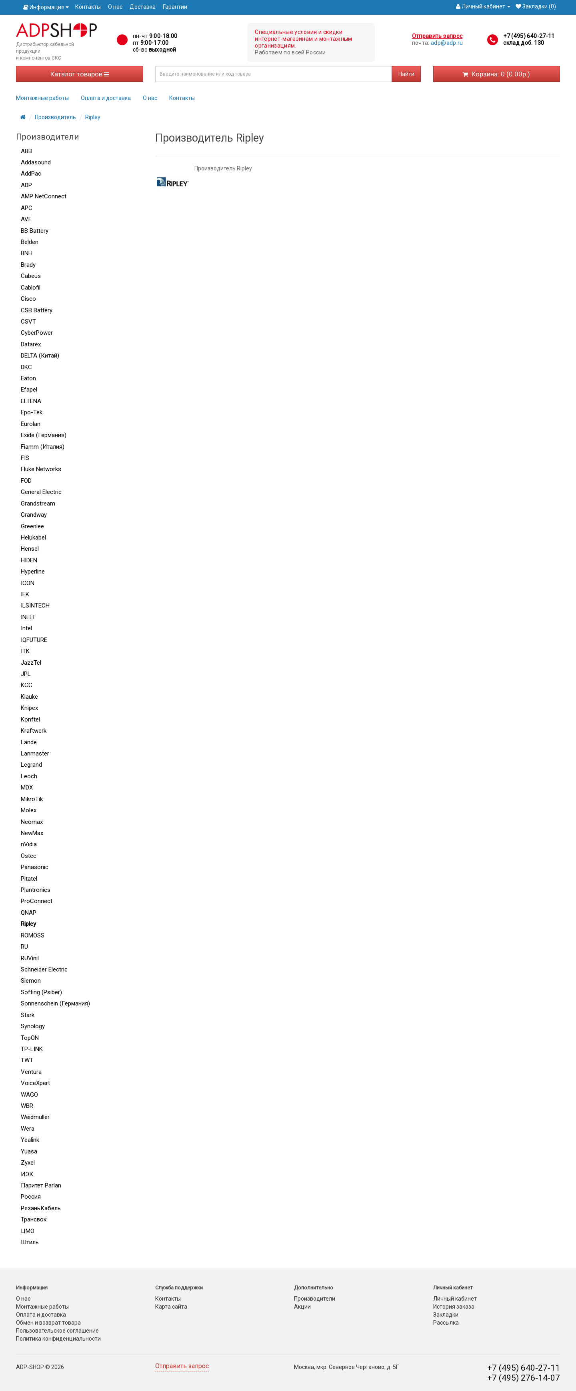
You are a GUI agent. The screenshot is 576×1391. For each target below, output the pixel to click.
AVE (26, 219)
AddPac (31, 173)
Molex (28, 810)
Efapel (29, 389)
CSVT (28, 321)
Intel (26, 628)
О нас (115, 7)
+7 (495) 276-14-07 (523, 1378)
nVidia (29, 844)
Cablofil (30, 287)
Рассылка (446, 1322)
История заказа (453, 1306)
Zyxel (28, 1162)
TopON (30, 1037)
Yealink (30, 1139)
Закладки (445, 1314)
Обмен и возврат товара (48, 1322)
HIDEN (29, 560)
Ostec (28, 855)
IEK (25, 594)
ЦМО (27, 1231)
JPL (26, 674)
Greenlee (32, 526)
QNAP (28, 912)
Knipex (29, 707)
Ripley (92, 117)
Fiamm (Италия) (42, 446)
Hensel (30, 548)
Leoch (29, 776)
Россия (31, 1196)
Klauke (29, 696)
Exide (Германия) (43, 435)
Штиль (30, 1242)
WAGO (29, 1094)
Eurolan (30, 424)
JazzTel (31, 662)
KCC (26, 685)
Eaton (28, 378)
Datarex (31, 344)
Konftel (30, 719)
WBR (27, 1105)
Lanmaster (35, 753)
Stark (27, 1015)
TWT (27, 1060)
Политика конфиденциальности (58, 1338)
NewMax (32, 833)
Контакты (88, 7)
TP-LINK (32, 1049)
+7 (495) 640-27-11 (528, 36)
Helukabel (33, 537)
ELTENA (31, 401)
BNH (26, 253)
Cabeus (31, 276)
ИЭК (27, 1174)
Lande (29, 742)
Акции (302, 1306)
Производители (314, 1298)
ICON (27, 583)
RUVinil (30, 958)
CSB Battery (36, 310)
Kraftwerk (33, 730)
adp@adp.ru (447, 43)
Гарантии (175, 7)
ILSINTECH (35, 605)
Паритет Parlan (41, 1185)
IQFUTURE (34, 640)
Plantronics (35, 889)
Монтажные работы (42, 98)
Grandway (34, 514)
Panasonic (34, 867)
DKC (26, 367)
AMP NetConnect (43, 196)
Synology (33, 1026)
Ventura (31, 1071)
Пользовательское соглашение (57, 1330)
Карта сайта (171, 1306)
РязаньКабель (41, 1208)
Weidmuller (35, 1117)
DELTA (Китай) (40, 355)
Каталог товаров (79, 74)
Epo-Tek (31, 412)
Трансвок (34, 1219)
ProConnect (36, 901)
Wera (27, 1128)
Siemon (31, 980)
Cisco (28, 298)
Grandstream (38, 503)
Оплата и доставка (106, 98)
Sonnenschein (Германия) (55, 1003)
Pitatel (29, 878)
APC (26, 208)
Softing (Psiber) (41, 992)
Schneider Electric (44, 969)
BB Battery (34, 230)
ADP (26, 185)
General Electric (41, 492)
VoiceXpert (35, 1083)
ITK (25, 651)
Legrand (31, 764)
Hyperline (33, 571)
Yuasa (29, 1151)
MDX (27, 787)
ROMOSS (32, 935)
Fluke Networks (41, 469)
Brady (28, 264)
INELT (28, 617)
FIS (25, 458)
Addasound (36, 162)
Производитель (55, 117)
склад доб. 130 (523, 43)
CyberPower (37, 332)
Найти (406, 74)
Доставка (143, 7)
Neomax (32, 821)
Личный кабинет (455, 1298)
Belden (29, 242)
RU (24, 946)
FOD (26, 480)
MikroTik (32, 799)
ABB (26, 151)
